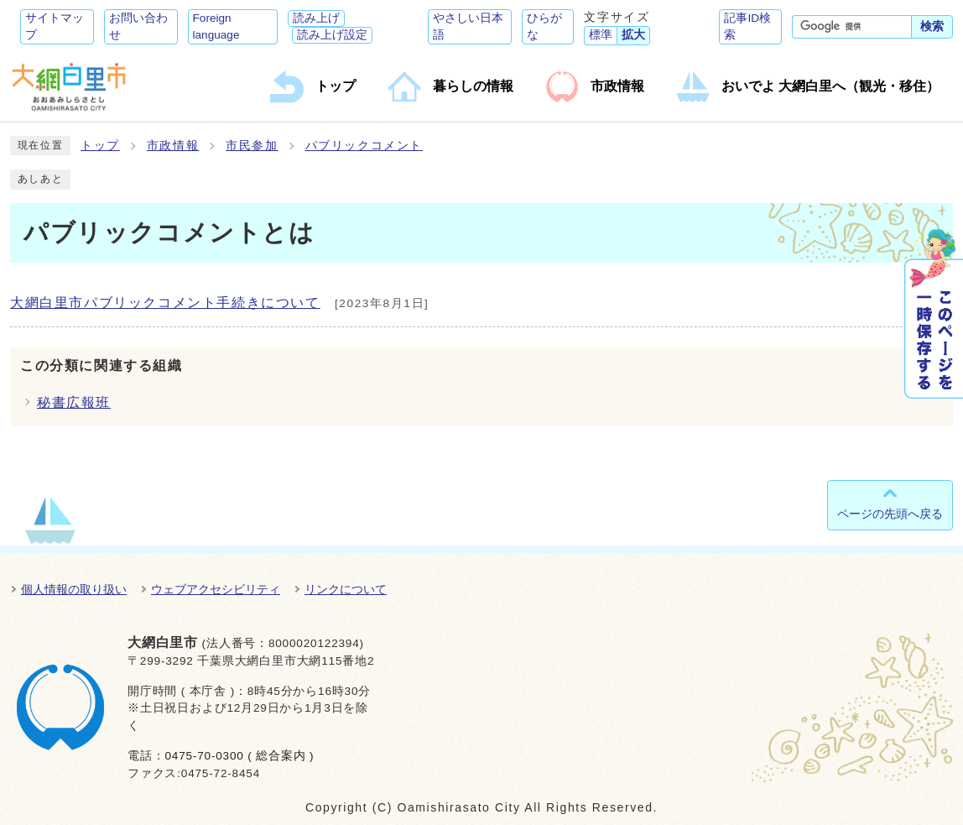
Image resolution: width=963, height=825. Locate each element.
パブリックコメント (364, 145)
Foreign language (216, 26)
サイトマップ (54, 26)
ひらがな (544, 26)
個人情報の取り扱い (74, 589)
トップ (100, 145)
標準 (600, 35)
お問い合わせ (138, 26)
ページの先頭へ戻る (890, 513)
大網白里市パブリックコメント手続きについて (165, 302)
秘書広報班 (74, 402)
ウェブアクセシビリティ (215, 589)
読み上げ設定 (332, 35)
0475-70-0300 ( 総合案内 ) (239, 755)
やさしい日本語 (468, 26)
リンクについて (346, 589)
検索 (932, 26)
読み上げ (316, 18)
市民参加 (252, 145)
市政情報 (173, 145)
